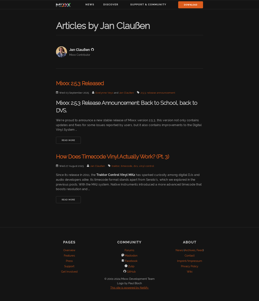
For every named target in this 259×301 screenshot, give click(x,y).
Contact (190, 255)
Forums (129, 250)
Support (69, 266)
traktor (116, 166)
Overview (69, 250)
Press (69, 261)
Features (69, 255)
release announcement (161, 92)
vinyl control (146, 166)
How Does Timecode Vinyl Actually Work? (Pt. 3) (112, 156)
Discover (110, 4)
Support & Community (148, 4)
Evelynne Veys (104, 92)
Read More (68, 140)
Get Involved (69, 271)
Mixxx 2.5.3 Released (80, 83)
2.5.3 (143, 92)
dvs (136, 166)
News (89, 4)
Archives (189, 250)
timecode (126, 166)
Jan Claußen (126, 92)
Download (190, 5)
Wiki (189, 271)
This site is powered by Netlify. (129, 287)
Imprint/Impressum (189, 261)
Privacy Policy (189, 266)
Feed (200, 250)
